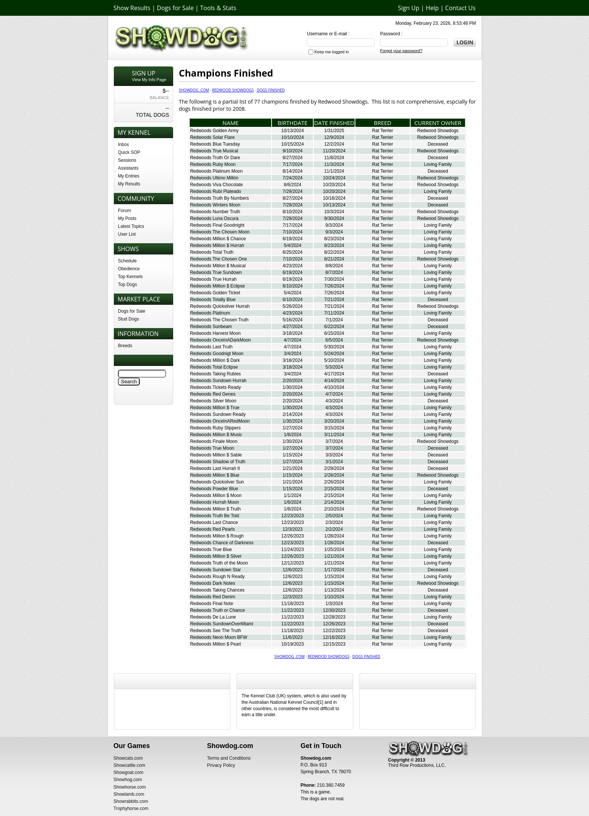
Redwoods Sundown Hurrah (218, 380)
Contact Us (460, 8)
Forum (124, 210)
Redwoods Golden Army (214, 130)
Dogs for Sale (175, 8)
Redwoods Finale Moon (213, 441)
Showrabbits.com (130, 801)
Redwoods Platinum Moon (216, 171)
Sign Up (408, 8)
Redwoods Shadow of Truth (217, 461)
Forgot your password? (401, 50)
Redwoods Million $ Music (216, 434)
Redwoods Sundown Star (215, 569)
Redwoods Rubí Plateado (215, 191)
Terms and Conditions (229, 758)
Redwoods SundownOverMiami (221, 623)
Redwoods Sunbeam (211, 326)
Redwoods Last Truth (211, 346)
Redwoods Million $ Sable (216, 455)
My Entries (128, 176)
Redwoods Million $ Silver (216, 556)
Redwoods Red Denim (212, 596)
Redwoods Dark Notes (212, 583)
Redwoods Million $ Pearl (215, 644)
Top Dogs (127, 284)
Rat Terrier (382, 130)
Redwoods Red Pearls (212, 529)
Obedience (129, 268)
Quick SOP (129, 152)
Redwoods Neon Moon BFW (218, 637)
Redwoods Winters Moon (215, 205)
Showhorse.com (129, 787)
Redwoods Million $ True (214, 407)
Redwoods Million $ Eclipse (217, 286)
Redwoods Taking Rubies (215, 373)
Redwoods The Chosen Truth (219, 319)
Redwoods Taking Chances (217, 590)
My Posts (127, 218)
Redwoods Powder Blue (214, 488)
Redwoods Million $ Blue (214, 475)
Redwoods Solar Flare (212, 137)
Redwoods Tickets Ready (215, 387)
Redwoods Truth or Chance (217, 610)
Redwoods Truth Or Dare (215, 157)
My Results (129, 184)
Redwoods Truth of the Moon (219, 563)
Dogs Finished (270, 90)
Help (432, 8)
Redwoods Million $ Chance (218, 238)
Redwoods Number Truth (215, 211)
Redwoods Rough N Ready (217, 576)
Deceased (438, 144)
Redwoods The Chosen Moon (220, 232)
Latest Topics (131, 226)
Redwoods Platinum (210, 313)
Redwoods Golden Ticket (215, 292)
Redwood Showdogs (233, 90)
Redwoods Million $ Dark (215, 360)
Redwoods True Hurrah (213, 279)
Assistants (128, 168)
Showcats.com (128, 758)
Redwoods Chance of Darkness (222, 542)
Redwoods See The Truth (215, 630)
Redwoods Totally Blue (213, 299)
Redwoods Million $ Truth (215, 509)
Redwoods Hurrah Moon (214, 502)
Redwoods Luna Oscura (214, 218)
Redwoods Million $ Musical (218, 265)
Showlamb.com (128, 794)
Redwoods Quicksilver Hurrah (220, 306)
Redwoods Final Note (211, 603)
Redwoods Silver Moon (213, 400)
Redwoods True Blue (211, 549)
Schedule (127, 260)
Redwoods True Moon (212, 448)
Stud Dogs (128, 319)
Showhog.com (127, 779)
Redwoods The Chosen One (218, 259)
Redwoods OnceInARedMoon (220, 421)
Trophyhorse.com (130, 808)
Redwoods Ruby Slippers (215, 428)
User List (127, 234)
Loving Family (438, 164)
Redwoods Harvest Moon (215, 333)
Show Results (131, 8)
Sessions (127, 160)
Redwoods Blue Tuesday (215, 144)
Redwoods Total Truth (212, 252)
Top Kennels (130, 276)
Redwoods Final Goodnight (217, 225)
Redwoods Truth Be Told (214, 515)
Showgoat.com (128, 772)
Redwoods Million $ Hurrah (217, 245)
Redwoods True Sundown (216, 272)
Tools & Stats (218, 8)
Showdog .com (194, 90)
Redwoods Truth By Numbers (219, 198)
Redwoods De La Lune (213, 617)
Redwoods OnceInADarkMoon (220, 340)
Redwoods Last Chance (214, 522)
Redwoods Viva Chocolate (216, 184)
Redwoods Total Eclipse (214, 367)
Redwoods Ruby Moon (213, 164)
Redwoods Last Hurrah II (215, 468)
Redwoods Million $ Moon (216, 495)
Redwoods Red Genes (213, 394)
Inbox (123, 144)
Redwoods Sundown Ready (218, 414)
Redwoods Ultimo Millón (214, 178)
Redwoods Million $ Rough (217, 536)
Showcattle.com (129, 765)
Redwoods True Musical (214, 151)
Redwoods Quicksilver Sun (217, 482)
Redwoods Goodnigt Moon (216, 353)
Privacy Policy (221, 765)
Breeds (125, 345)
